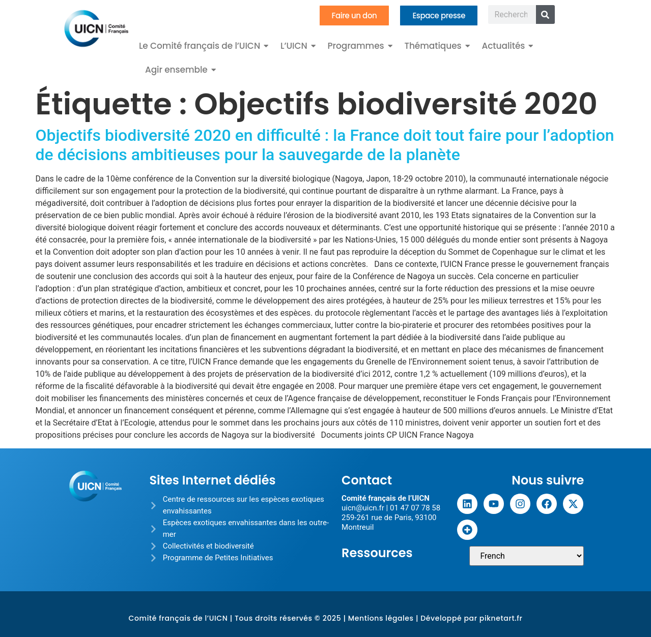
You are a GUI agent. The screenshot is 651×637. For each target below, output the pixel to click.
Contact (367, 480)
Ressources (377, 552)
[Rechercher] (545, 14)
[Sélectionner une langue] (526, 556)
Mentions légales (381, 618)
